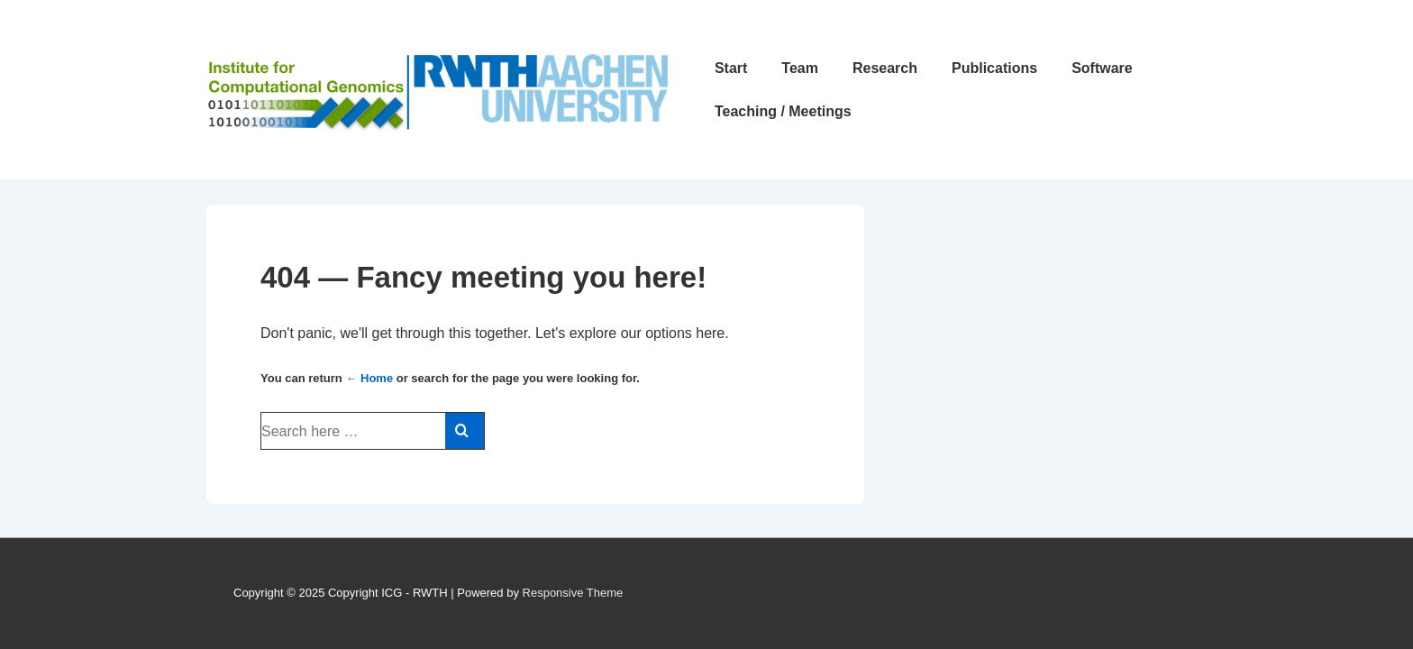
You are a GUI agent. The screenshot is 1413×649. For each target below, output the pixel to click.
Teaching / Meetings (783, 111)
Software (1102, 68)
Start (731, 68)
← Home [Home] (369, 378)
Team (799, 68)
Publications (994, 68)
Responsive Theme (573, 592)
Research (884, 68)
